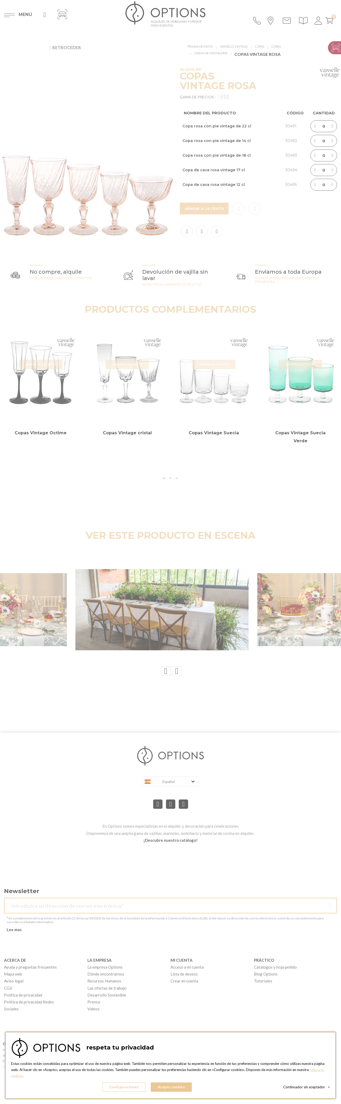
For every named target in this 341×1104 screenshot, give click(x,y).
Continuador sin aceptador (306, 1088)
